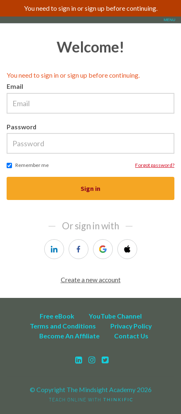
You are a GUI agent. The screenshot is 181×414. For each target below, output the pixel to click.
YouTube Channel (115, 316)
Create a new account (91, 279)
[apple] (127, 249)
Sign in (90, 188)
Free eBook (57, 316)
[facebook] (78, 249)
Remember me (32, 165)
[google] (103, 249)
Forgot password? (154, 165)
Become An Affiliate (69, 336)
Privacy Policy (131, 326)
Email (15, 86)
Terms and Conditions (63, 326)
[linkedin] (54, 249)
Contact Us (131, 336)
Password (21, 127)
